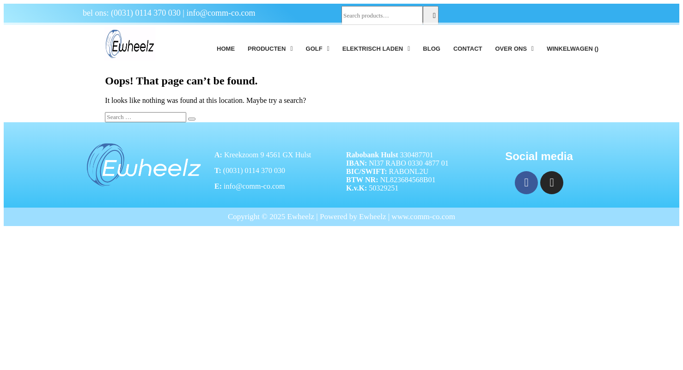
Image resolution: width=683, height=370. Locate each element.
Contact (467, 48)
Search (431, 15)
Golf (317, 48)
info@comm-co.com (220, 13)
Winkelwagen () (572, 48)
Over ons (514, 48)
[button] (270, 48)
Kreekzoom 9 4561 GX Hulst (267, 155)
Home (226, 48)
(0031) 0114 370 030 (146, 13)
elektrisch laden (376, 48)
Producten (270, 48)
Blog (431, 48)
